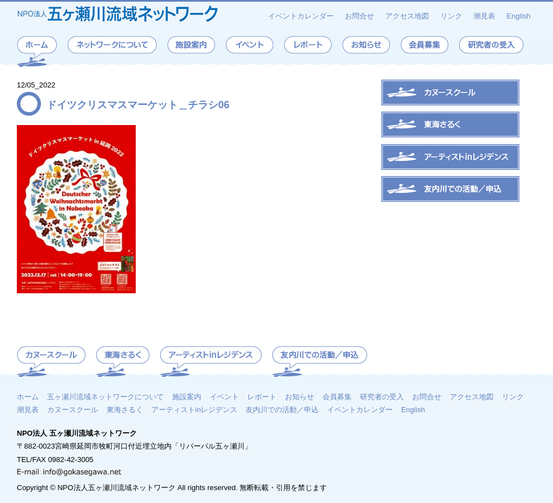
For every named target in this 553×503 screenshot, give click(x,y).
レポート (261, 396)
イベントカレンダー (301, 16)
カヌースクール (72, 409)
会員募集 (337, 396)
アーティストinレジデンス (194, 409)
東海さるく (125, 409)
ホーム (28, 396)
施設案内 (186, 396)
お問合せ (359, 16)
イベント (224, 396)
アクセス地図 (407, 16)
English (518, 16)
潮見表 (484, 16)
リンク (451, 16)
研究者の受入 (382, 396)
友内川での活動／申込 (282, 409)
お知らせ (299, 396)
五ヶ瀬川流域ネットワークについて (105, 396)
